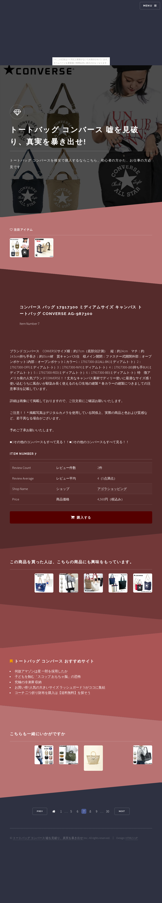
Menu (147, 5)
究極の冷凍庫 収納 (28, 682)
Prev (40, 811)
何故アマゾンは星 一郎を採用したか (41, 671)
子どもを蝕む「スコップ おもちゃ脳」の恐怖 (48, 676)
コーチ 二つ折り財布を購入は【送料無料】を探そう (53, 693)
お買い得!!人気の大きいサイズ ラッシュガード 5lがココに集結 (60, 687)
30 (107, 811)
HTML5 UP (132, 838)
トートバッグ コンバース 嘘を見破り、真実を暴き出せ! (48, 838)
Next (122, 811)
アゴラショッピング (112, 489)
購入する (84, 517)
